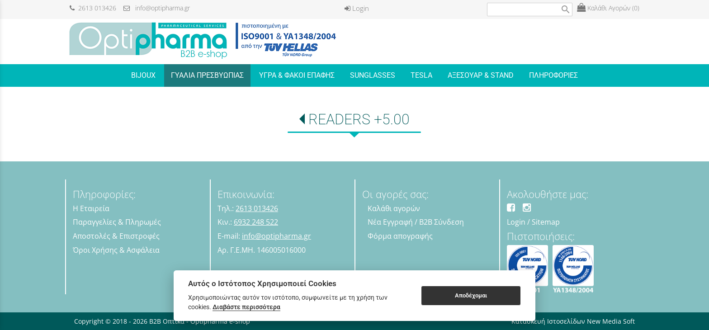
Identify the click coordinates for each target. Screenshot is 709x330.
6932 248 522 (256, 222)
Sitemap (546, 222)
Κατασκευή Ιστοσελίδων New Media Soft (573, 321)
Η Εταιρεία (91, 208)
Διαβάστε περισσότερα (246, 307)
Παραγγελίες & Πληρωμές (117, 222)
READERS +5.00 (359, 119)
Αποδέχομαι (471, 295)
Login (357, 8)
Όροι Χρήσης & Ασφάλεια (116, 250)
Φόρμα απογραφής (400, 236)
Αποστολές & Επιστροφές (116, 236)
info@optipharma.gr (156, 8)
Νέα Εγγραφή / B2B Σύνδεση (416, 222)
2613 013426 (93, 8)
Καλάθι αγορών (394, 208)
